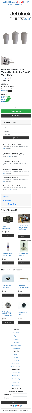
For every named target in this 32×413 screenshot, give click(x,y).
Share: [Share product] (5, 78)
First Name (7, 398)
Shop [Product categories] (25, 19)
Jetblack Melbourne (10, 2)
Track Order (16, 342)
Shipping (16, 336)
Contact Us (16, 360)
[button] (16, 115)
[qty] (16, 127)
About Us (16, 354)
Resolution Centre (16, 345)
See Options (8, 236)
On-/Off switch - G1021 (23, 313)
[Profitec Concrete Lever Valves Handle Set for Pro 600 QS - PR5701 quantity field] (16, 107)
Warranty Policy (16, 382)
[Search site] (16, 19)
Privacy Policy (16, 375)
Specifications (7, 200)
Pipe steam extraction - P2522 (23, 286)
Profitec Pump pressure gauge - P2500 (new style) (7, 313)
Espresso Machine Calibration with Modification (23, 227)
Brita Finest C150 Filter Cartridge (7, 254)
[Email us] (11, 406)
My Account (16, 332)
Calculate (16, 138)
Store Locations (16, 363)
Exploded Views (16, 348)
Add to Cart (16, 111)
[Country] (16, 131)
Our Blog (16, 357)
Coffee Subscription (6, 227)
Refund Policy (16, 385)
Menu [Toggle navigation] (22, 19)
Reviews (9, 204)
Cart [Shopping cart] (29, 19)
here (4, 148)
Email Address (7, 394)
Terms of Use (16, 372)
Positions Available (16, 367)
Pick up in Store (16, 339)
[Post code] (16, 134)
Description (6, 196)
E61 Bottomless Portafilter (23, 254)
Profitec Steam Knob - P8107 (6, 286)
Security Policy (16, 379)
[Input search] (8, 19)
